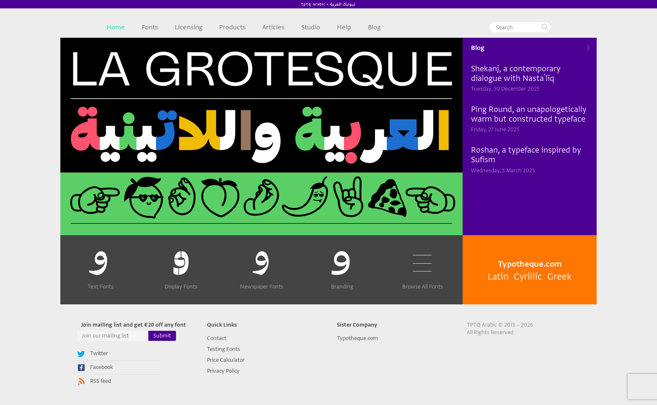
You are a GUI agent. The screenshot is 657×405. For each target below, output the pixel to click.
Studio (310, 27)
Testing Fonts (223, 349)
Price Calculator (226, 359)
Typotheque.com (357, 338)
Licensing (188, 27)
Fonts (150, 27)
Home (115, 27)
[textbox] (520, 27)
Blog (374, 27)
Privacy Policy (223, 370)
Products (232, 27)
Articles (273, 27)
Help (344, 27)
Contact (216, 338)
